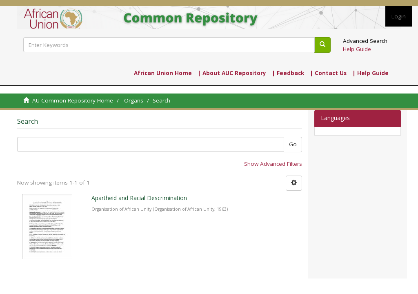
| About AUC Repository (232, 73)
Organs (133, 100)
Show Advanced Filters (273, 163)
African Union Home (163, 73)
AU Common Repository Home (72, 100)
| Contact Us (328, 73)
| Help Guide (370, 73)
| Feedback (288, 73)
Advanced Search (365, 41)
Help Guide (357, 49)
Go (293, 144)
